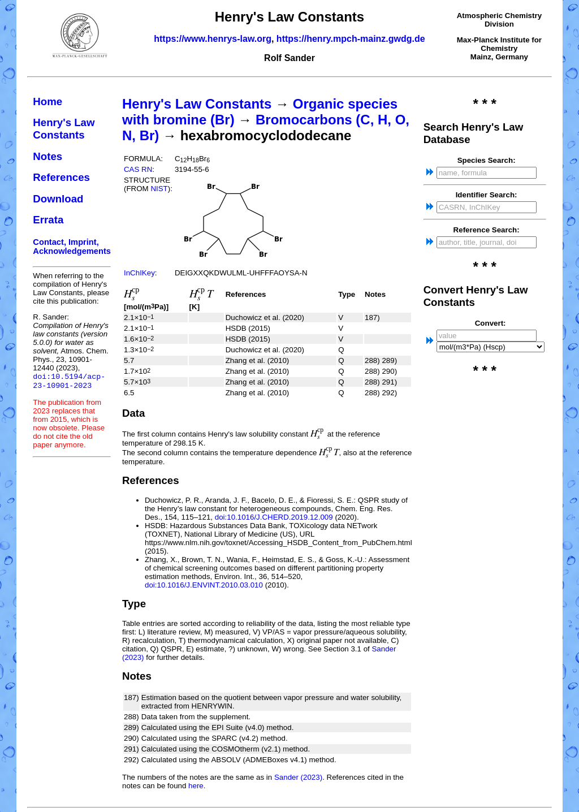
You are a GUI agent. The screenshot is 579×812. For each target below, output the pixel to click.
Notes (47, 156)
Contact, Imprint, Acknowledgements (72, 246)
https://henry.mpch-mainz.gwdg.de (350, 39)
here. (196, 785)
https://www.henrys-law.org (212, 39)
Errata (48, 220)
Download (58, 199)
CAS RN (138, 169)
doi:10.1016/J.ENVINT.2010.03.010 (204, 585)
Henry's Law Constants (63, 128)
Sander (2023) (298, 777)
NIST (158, 188)
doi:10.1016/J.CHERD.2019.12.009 (274, 517)
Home (47, 101)
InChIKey (139, 273)
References (61, 177)
